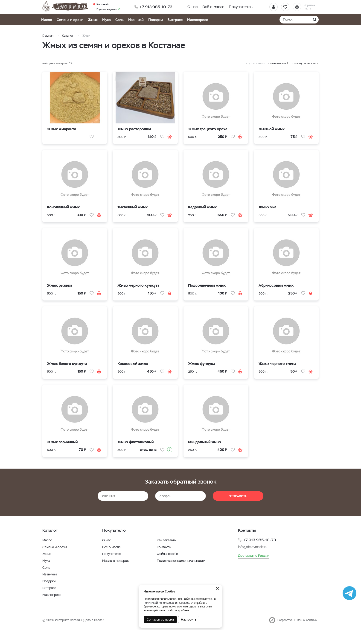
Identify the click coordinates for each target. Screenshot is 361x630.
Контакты (164, 547)
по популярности (303, 63)
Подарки (155, 20)
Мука (106, 20)
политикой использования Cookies (166, 603)
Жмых (93, 20)
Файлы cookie (167, 554)
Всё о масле (213, 6)
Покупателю (240, 6)
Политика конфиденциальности (181, 561)
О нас (192, 6)
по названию (276, 63)
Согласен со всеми (160, 619)
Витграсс (175, 20)
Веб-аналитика (307, 620)
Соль (119, 20)
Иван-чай (136, 20)
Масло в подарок (115, 561)
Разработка (284, 620)
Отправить (238, 496)
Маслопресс (197, 20)
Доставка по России (253, 556)
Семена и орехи (70, 20)
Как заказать (166, 540)
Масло (46, 20)
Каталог (67, 36)
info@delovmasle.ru (252, 547)
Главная (47, 36)
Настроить (188, 619)
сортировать (255, 63)
